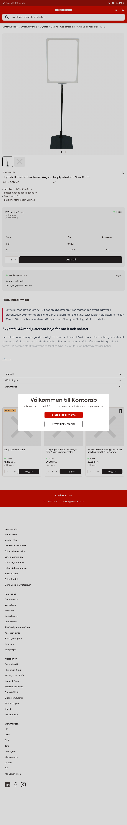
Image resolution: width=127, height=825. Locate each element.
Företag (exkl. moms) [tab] (63, 415)
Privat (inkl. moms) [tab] (63, 424)
